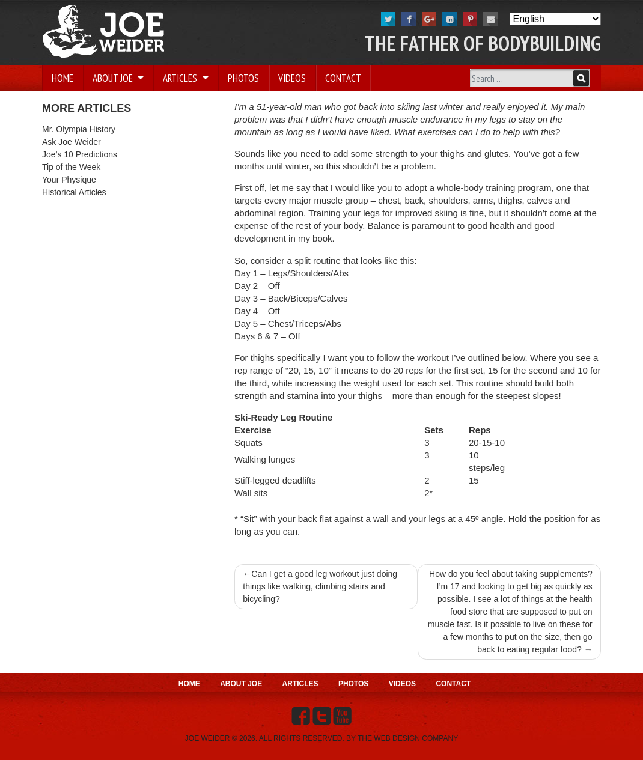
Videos (292, 78)
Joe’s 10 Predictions (79, 154)
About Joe (114, 78)
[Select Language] (555, 19)
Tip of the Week (71, 167)
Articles (181, 78)
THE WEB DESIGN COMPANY (408, 738)
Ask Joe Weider (71, 142)
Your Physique (69, 179)
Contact (343, 78)
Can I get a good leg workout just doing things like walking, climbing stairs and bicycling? (320, 586)
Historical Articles (74, 192)
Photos (243, 78)
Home (62, 78)
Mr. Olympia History (78, 129)
